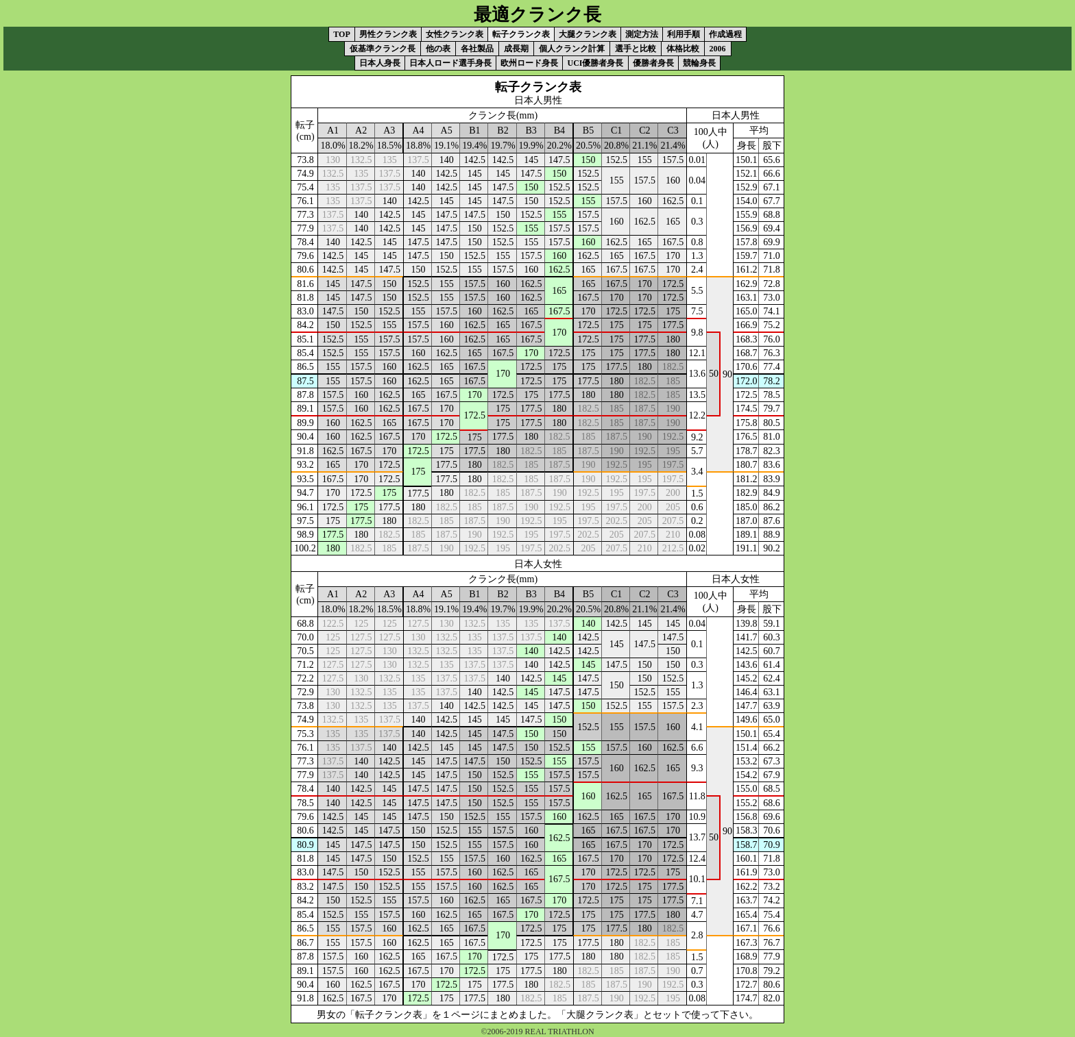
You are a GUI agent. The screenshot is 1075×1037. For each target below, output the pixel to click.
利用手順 (683, 34)
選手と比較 (635, 48)
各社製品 (477, 48)
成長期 (516, 48)
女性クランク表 (454, 34)
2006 (718, 48)
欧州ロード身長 (529, 63)
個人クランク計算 (572, 48)
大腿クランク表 (587, 34)
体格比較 (682, 48)
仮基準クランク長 (382, 48)
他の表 (438, 48)
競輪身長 (699, 63)
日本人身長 (379, 63)
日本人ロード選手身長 (450, 63)
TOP (341, 34)
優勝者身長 (653, 63)
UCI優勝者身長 (595, 63)
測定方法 (641, 34)
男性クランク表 (388, 34)
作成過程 (725, 34)
